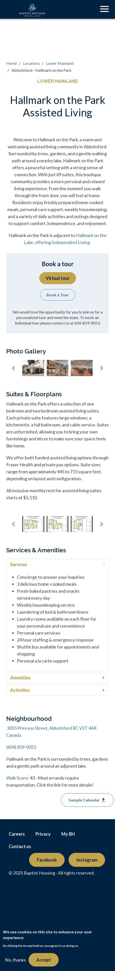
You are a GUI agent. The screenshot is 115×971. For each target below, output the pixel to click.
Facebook (47, 860)
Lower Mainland (60, 63)
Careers (17, 834)
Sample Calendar (87, 800)
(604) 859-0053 (21, 747)
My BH (68, 834)
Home (11, 63)
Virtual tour (58, 278)
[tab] (57, 564)
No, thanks (15, 960)
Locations (31, 63)
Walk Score (17, 778)
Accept (43, 960)
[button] (13, 368)
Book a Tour (57, 294)
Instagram (86, 860)
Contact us (20, 846)
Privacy (43, 834)
